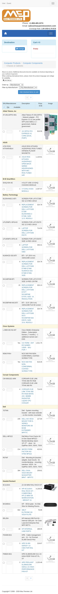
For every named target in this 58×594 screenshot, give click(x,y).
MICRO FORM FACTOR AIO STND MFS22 (27, 451)
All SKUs (7, 80)
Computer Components (33, 63)
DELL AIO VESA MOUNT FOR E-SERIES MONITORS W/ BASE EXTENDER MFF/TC (28, 426)
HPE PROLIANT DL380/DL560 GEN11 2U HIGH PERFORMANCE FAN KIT (28, 566)
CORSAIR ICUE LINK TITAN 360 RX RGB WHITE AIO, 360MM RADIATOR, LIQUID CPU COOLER (28, 396)
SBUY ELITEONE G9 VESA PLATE (27, 512)
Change (20, 49)
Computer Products (12, 63)
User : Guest (6, 3)
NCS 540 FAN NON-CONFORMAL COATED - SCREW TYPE (27, 366)
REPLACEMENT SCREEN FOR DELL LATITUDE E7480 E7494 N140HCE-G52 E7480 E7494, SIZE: (28, 268)
